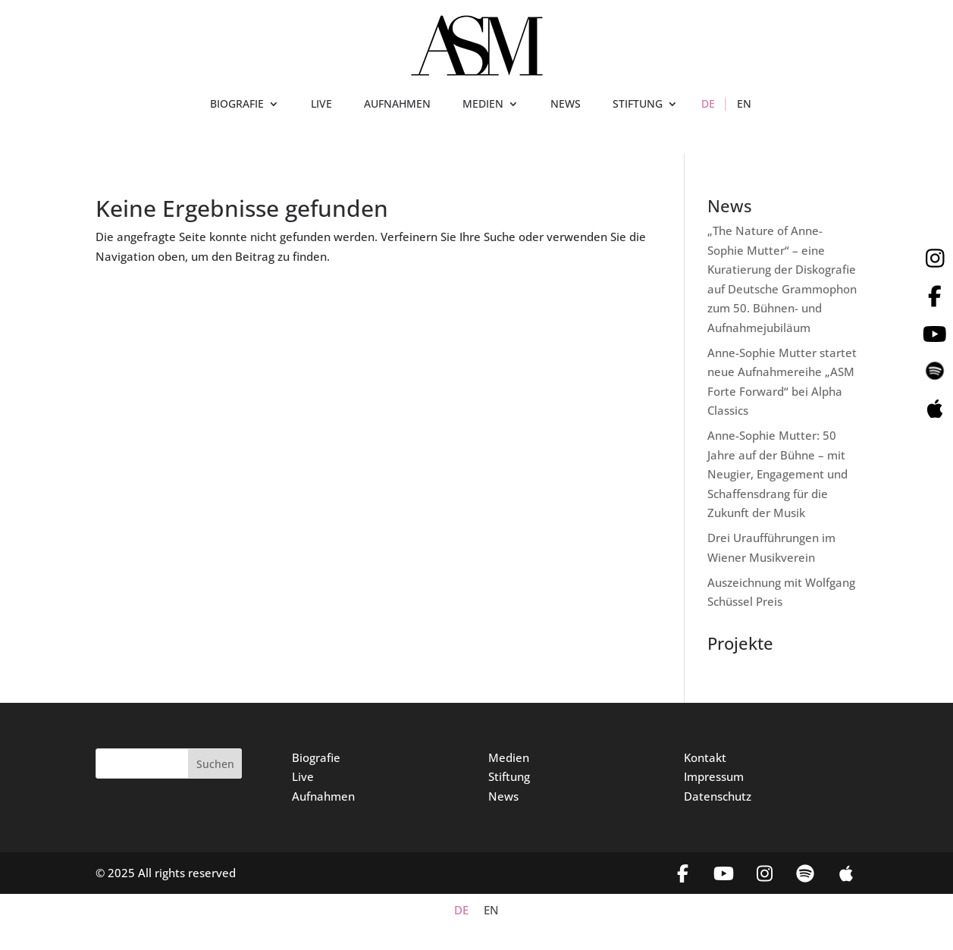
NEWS (565, 105)
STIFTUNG (638, 105)
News (503, 796)
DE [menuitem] (461, 910)
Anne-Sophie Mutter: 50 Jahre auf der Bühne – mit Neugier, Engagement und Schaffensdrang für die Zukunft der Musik (777, 474)
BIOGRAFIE (237, 105)
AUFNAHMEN (397, 105)
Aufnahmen (323, 796)
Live (303, 776)
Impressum (714, 776)
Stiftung (509, 776)
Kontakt (705, 757)
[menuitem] (708, 107)
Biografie (316, 757)
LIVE (321, 105)
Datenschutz (717, 796)
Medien (508, 757)
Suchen (215, 764)
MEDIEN (482, 105)
